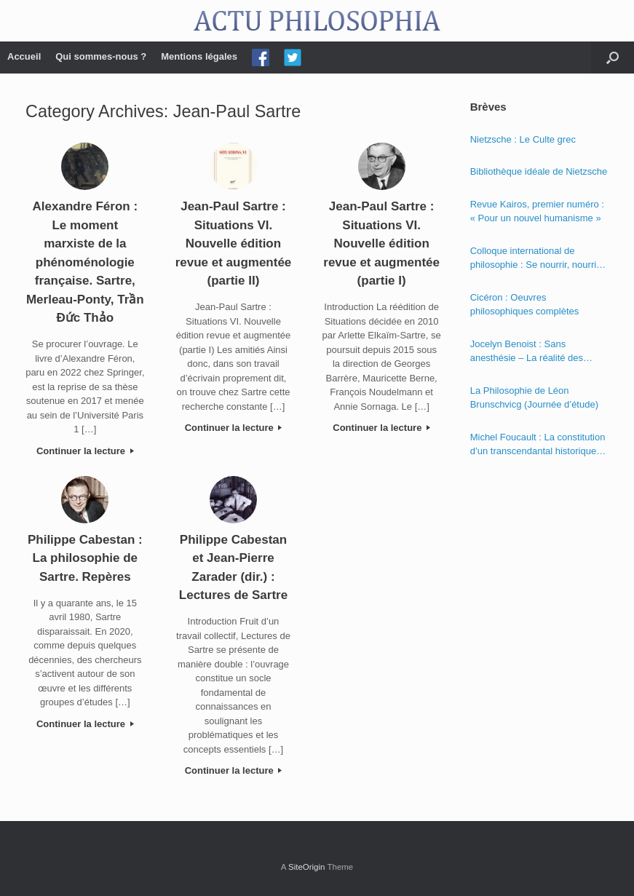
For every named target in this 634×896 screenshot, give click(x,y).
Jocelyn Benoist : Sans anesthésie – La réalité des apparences (526, 351)
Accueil (24, 56)
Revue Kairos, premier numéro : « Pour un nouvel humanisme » (537, 211)
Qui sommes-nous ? (100, 56)
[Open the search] (612, 57)
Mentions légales (199, 56)
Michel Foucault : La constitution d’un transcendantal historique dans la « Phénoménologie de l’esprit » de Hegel (538, 445)
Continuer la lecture (85, 450)
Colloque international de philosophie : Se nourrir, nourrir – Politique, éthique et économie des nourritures (539, 258)
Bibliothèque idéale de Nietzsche (539, 171)
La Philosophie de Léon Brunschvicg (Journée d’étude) (534, 398)
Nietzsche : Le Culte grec (523, 139)
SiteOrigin (306, 867)
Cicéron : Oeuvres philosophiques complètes (524, 304)
